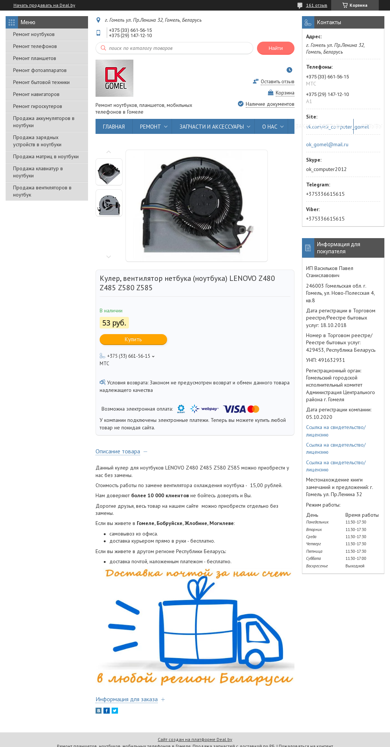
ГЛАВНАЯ (114, 126)
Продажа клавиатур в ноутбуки (38, 172)
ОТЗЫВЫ (372, 126)
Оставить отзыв (277, 81)
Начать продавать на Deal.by (44, 5)
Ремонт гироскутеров (37, 106)
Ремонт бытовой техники (41, 82)
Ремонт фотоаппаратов (40, 70)
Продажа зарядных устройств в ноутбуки (37, 141)
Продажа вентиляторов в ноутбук (42, 191)
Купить (133, 339)
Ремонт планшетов (34, 58)
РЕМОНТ (150, 126)
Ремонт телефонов (35, 46)
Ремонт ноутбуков (34, 34)
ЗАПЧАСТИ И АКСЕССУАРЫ (211, 126)
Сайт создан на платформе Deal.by (195, 739)
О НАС (269, 126)
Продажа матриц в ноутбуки (46, 156)
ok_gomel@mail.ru (327, 144)
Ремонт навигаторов (36, 94)
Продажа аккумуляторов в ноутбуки (44, 122)
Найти (276, 48)
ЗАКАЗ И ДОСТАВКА (321, 126)
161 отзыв (316, 5)
